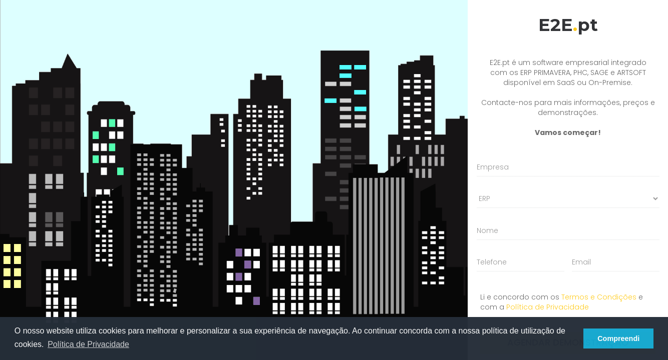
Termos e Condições (598, 297)
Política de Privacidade (547, 307)
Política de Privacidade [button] (88, 344)
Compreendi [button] (618, 338)
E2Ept (568, 25)
